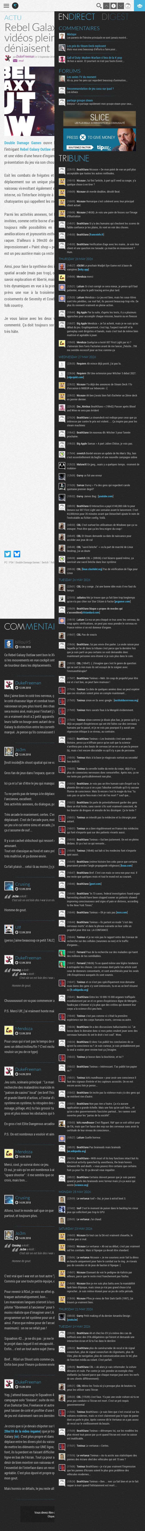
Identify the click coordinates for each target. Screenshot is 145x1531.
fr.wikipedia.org (89, 1050)
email (21, 60)
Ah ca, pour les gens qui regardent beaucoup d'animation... (99, 80)
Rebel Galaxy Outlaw (35, 149)
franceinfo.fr (98, 238)
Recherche (99, 6)
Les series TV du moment (83, 77)
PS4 (11, 562)
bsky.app (85, 273)
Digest (117, 16)
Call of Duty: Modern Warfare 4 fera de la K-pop (96, 57)
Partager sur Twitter (7, 554)
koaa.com (74, 917)
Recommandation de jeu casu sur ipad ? (92, 88)
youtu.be (74, 1391)
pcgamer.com (76, 621)
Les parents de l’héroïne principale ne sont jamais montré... (99, 37)
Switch (45, 562)
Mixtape (73, 34)
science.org (93, 1249)
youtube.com (107, 508)
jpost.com (97, 940)
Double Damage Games (22, 142)
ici (16, 1436)
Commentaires (80, 28)
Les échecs (74, 91)
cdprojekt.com (83, 385)
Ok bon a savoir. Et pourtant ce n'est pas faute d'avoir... (97, 60)
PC (5, 562)
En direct (78, 16)
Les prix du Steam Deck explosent (88, 46)
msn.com (124, 968)
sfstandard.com (92, 632)
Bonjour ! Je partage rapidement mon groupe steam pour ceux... (102, 103)
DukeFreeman (25, 56)
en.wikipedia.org (78, 1215)
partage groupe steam (81, 100)
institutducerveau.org (81, 735)
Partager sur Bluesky (17, 554)
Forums (71, 71)
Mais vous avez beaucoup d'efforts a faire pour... (94, 49)
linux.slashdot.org (93, 585)
